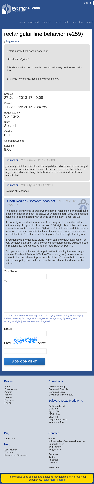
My (74, 22)
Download (33, 22)
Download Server (57, 392)
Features (8, 400)
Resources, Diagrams (15, 455)
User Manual (10, 449)
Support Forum (56, 444)
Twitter (52, 457)
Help (66, 22)
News (22, 22)
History (8, 394)
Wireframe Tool (56, 422)
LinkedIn (53, 462)
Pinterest (53, 459)
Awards (8, 392)
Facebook (54, 454)
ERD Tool (53, 417)
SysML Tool (55, 411)
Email (8, 328)
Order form (10, 438)
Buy (81, 22)
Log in (87, 2)
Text (7, 281)
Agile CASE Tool (57, 406)
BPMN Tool (54, 414)
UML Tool (53, 408)
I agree (61, 479)
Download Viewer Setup (61, 394)
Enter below (24, 341)
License (8, 397)
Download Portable (58, 389)
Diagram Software (58, 419)
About (90, 22)
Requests (46, 22)
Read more (49, 479)
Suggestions (12, 41)
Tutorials (8, 452)
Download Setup (57, 386)
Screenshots (10, 389)
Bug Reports (55, 446)
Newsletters (55, 467)
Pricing (7, 403)
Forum (58, 22)
